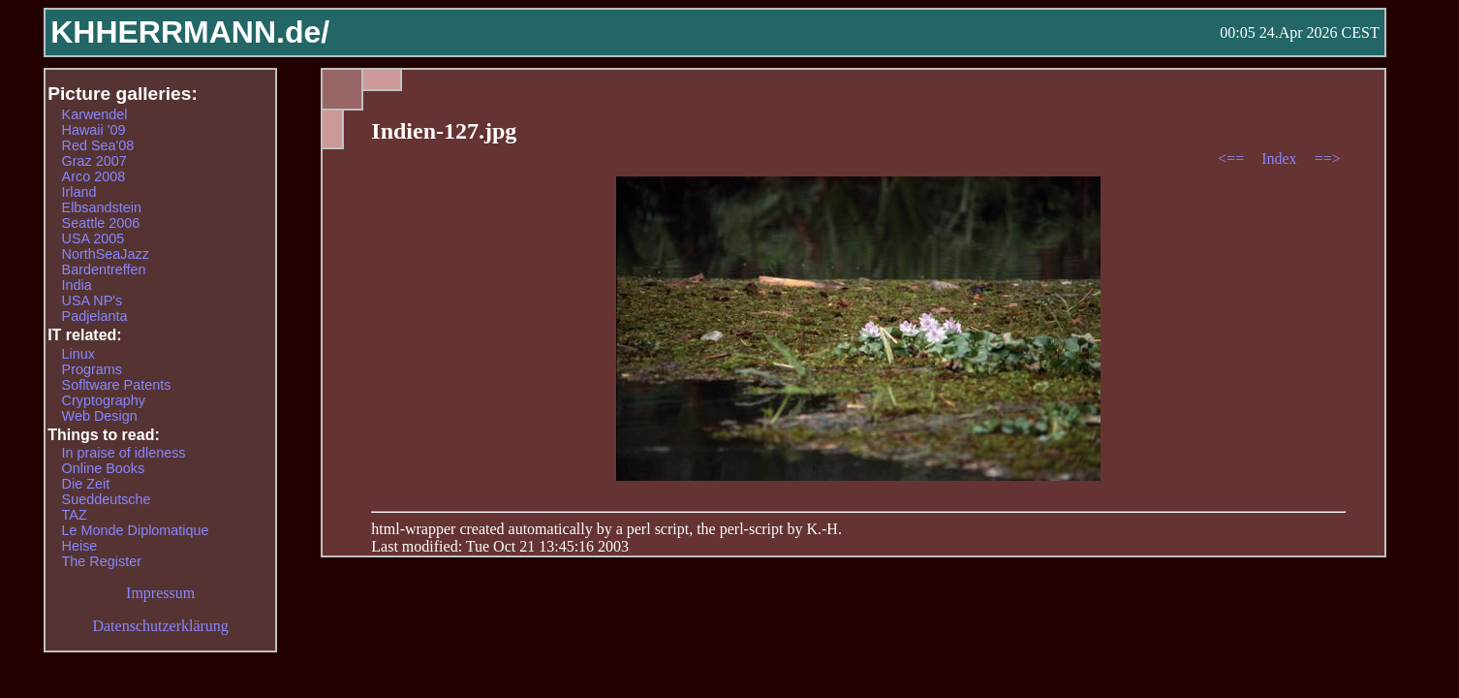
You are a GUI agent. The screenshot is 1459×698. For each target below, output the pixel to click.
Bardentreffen (104, 269)
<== (1233, 158)
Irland (79, 192)
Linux (78, 354)
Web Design (100, 416)
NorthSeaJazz (105, 254)
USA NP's (92, 300)
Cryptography (103, 400)
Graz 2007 (94, 161)
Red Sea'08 (98, 145)
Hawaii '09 (94, 130)
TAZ (74, 515)
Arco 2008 (94, 176)
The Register (101, 561)
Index (1280, 158)
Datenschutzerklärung (160, 626)
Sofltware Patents (116, 385)
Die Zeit (86, 484)
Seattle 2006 (101, 223)
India (77, 285)
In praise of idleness (124, 452)
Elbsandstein (101, 207)
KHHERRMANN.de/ (189, 32)
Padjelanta (95, 316)
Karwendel (95, 114)
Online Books (103, 468)
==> (1328, 158)
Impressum (160, 593)
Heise (80, 546)
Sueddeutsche (106, 499)
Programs (92, 369)
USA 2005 (93, 238)
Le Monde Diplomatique (135, 530)
